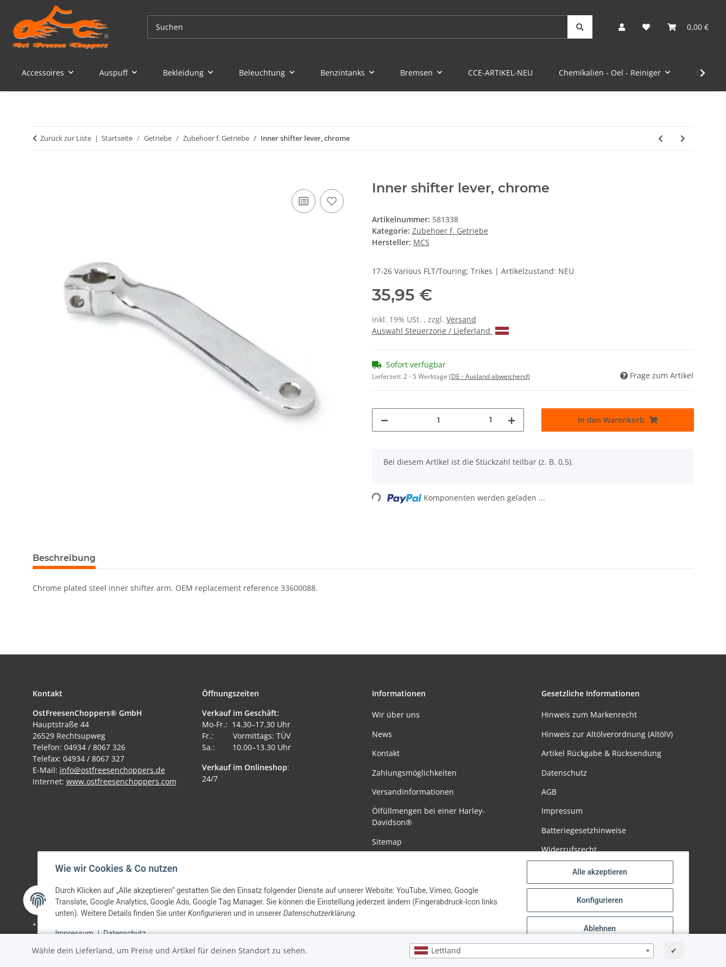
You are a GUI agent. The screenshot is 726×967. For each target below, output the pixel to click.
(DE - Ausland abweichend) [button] (489, 376)
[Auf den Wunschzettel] (332, 201)
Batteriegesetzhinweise (583, 830)
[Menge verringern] (384, 420)
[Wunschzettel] (646, 27)
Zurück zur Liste (65, 138)
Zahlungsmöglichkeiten (414, 773)
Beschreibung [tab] (64, 558)
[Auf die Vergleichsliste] (303, 201)
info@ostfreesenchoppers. (108, 770)
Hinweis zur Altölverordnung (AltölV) (607, 734)
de (160, 770)
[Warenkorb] (688, 27)
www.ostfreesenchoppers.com (121, 781)
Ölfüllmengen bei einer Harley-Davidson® (428, 816)
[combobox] (531, 950)
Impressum (74, 933)
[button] (622, 27)
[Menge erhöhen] (511, 420)
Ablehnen (600, 928)
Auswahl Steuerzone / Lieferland (440, 331)
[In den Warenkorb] (41, 174)
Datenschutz (124, 933)
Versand (461, 319)
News (382, 734)
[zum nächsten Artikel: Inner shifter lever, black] (683, 138)
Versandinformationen (413, 792)
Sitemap (387, 842)
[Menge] (439, 420)
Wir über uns (396, 714)
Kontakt (386, 753)
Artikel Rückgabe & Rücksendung (601, 753)
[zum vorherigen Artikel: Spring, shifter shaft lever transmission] (660, 138)
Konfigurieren (600, 900)
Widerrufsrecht (569, 849)
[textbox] (531, 951)
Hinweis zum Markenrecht (589, 714)
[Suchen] (357, 27)
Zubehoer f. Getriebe (450, 231)
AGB (549, 792)
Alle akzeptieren (599, 872)
